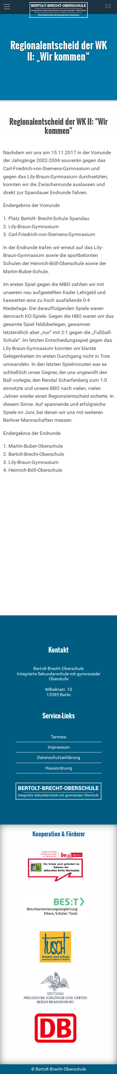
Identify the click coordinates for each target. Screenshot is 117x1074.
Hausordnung (58, 768)
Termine (58, 736)
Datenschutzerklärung (58, 757)
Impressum (59, 747)
